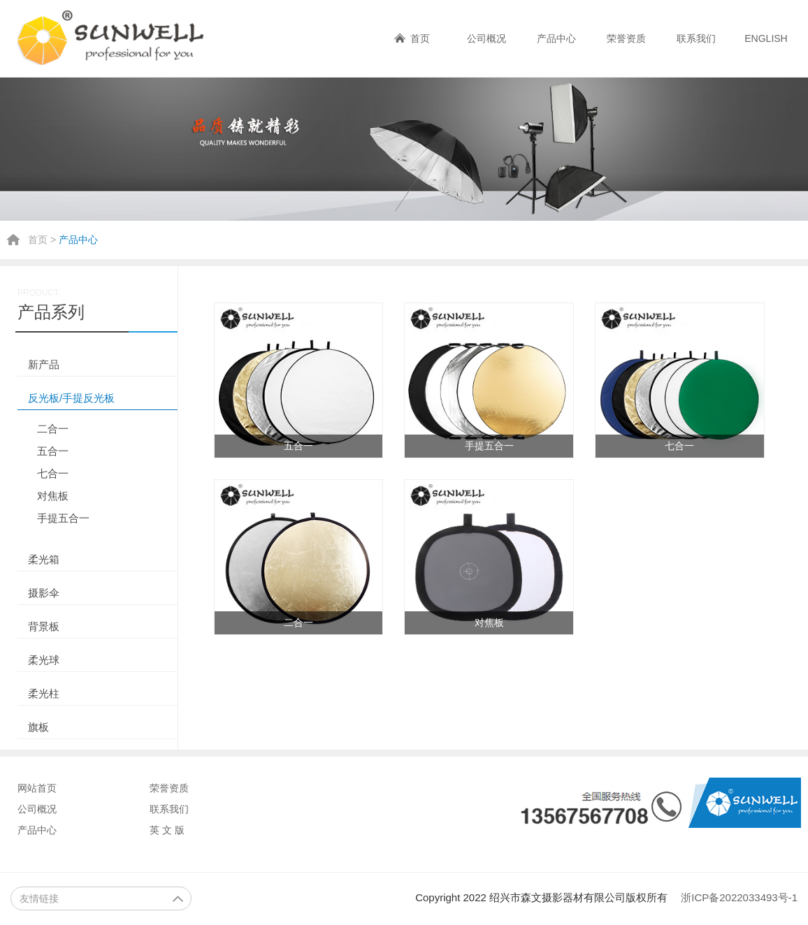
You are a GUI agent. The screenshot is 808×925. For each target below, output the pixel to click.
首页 (420, 38)
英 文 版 (167, 830)
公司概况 (486, 38)
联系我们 (696, 38)
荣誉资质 (626, 38)
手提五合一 (63, 518)
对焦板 (52, 496)
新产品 (43, 364)
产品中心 (556, 38)
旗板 (38, 727)
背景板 (43, 626)
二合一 (52, 429)
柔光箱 (43, 559)
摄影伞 (43, 593)
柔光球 (43, 660)
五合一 (52, 451)
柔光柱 (43, 693)
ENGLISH (765, 38)
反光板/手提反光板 (71, 398)
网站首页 (37, 788)
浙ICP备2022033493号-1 (739, 897)
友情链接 (102, 898)
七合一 (52, 473)
